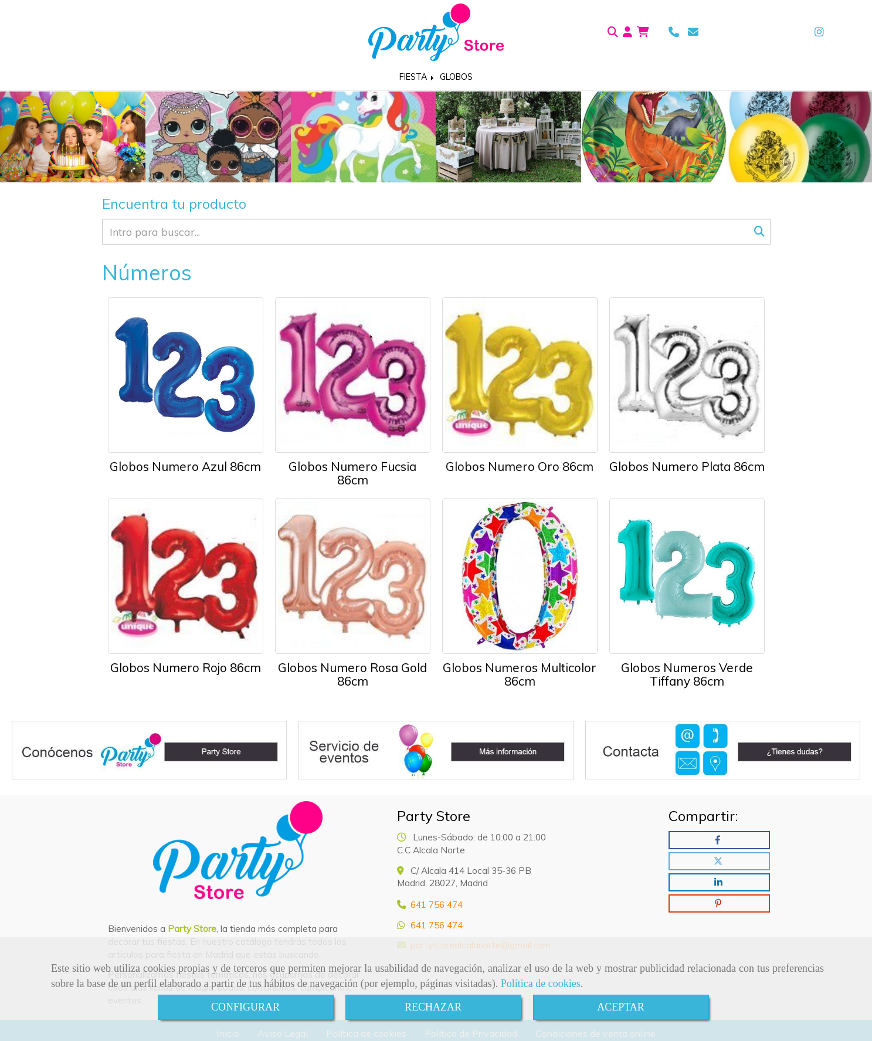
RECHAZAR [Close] (433, 1007)
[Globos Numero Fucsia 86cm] (352, 375)
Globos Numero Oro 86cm (519, 466)
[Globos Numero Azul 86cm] (185, 375)
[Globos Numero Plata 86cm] (687, 375)
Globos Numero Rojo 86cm (185, 667)
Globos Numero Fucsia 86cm (352, 473)
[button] (627, 32)
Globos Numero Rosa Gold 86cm (352, 674)
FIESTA (417, 77)
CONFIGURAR (245, 1007)
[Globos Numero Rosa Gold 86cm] (352, 576)
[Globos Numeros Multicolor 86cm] (520, 576)
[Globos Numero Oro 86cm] (520, 375)
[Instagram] (819, 32)
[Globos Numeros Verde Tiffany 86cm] (687, 576)
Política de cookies (541, 983)
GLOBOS (456, 77)
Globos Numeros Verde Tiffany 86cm (687, 674)
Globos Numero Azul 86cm (185, 466)
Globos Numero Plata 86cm (687, 466)
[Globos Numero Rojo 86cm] (185, 576)
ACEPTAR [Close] (620, 1007)
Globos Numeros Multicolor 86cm (519, 674)
